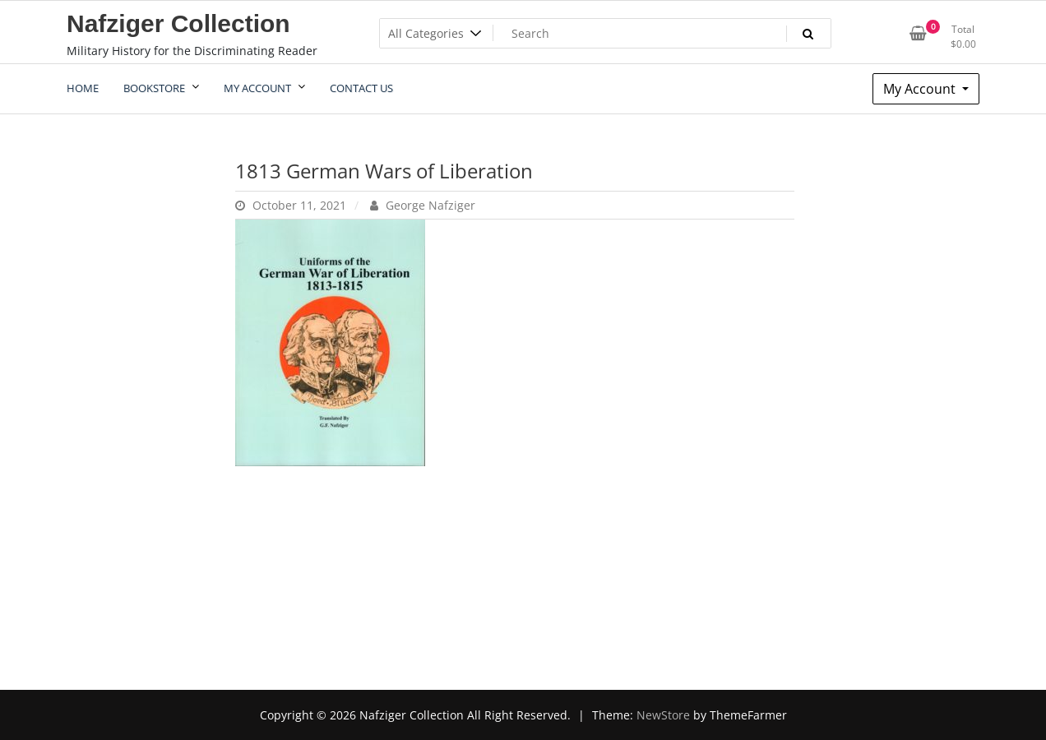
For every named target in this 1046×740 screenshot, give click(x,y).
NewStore (663, 715)
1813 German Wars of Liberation (384, 170)
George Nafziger (422, 205)
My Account (921, 89)
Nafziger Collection (178, 23)
